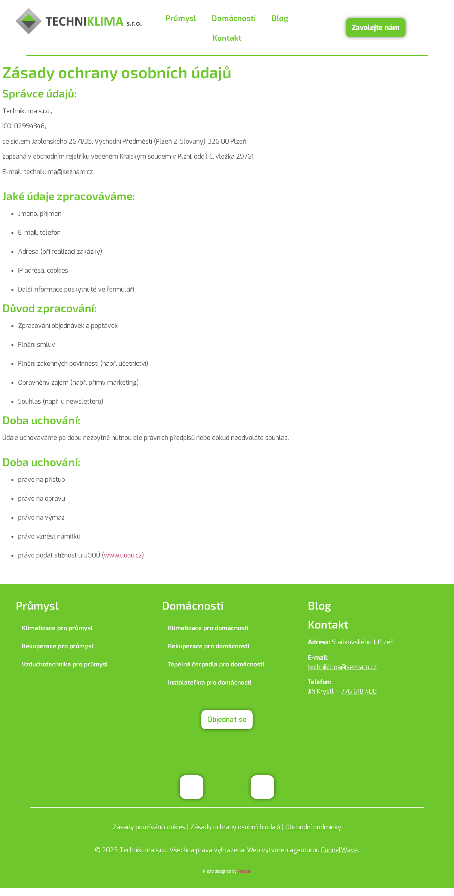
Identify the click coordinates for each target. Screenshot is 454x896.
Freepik (244, 871)
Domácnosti (234, 17)
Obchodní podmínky (313, 827)
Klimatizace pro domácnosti (208, 627)
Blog (280, 17)
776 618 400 (359, 691)
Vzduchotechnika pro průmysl (65, 664)
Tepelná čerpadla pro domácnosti (216, 664)
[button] (183, 18)
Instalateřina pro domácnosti (209, 682)
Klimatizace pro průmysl (57, 627)
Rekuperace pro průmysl (57, 645)
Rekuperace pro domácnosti (208, 645)
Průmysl (181, 17)
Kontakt (227, 37)
